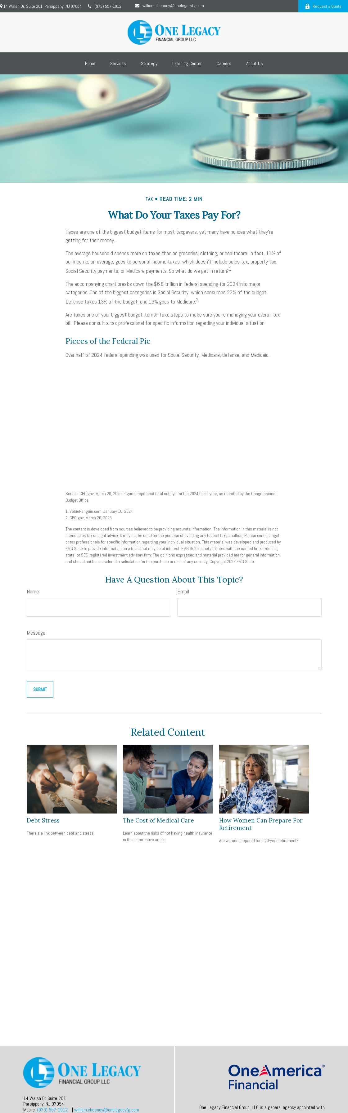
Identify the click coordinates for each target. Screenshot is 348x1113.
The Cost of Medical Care (158, 820)
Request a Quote (323, 6)
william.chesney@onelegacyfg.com (169, 5)
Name (33, 591)
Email (183, 591)
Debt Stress (43, 820)
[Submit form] (40, 689)
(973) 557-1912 (104, 6)
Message (36, 632)
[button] (90, 63)
